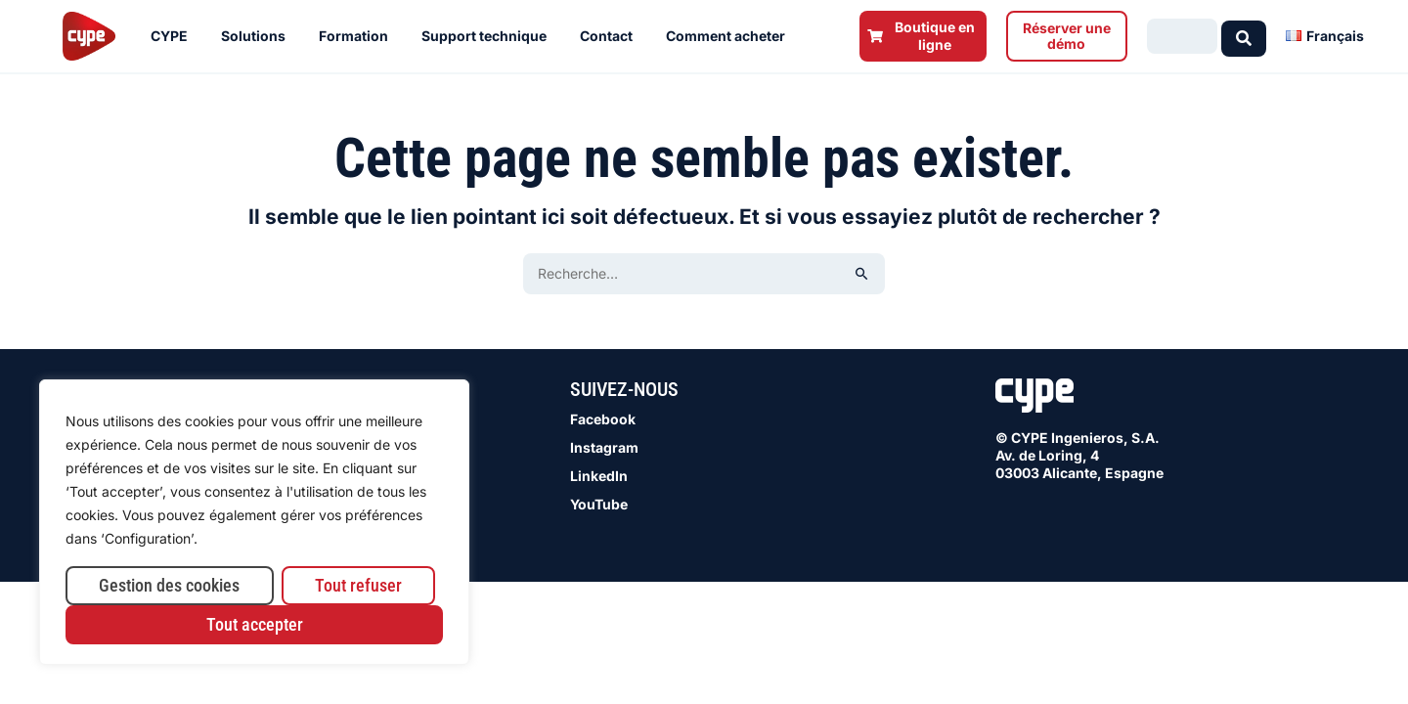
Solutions (258, 36)
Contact (611, 36)
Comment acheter (730, 36)
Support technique (488, 36)
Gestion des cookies (169, 585)
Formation (358, 36)
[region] (254, 522)
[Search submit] (1243, 36)
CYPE (174, 36)
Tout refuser (358, 585)
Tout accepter (254, 624)
